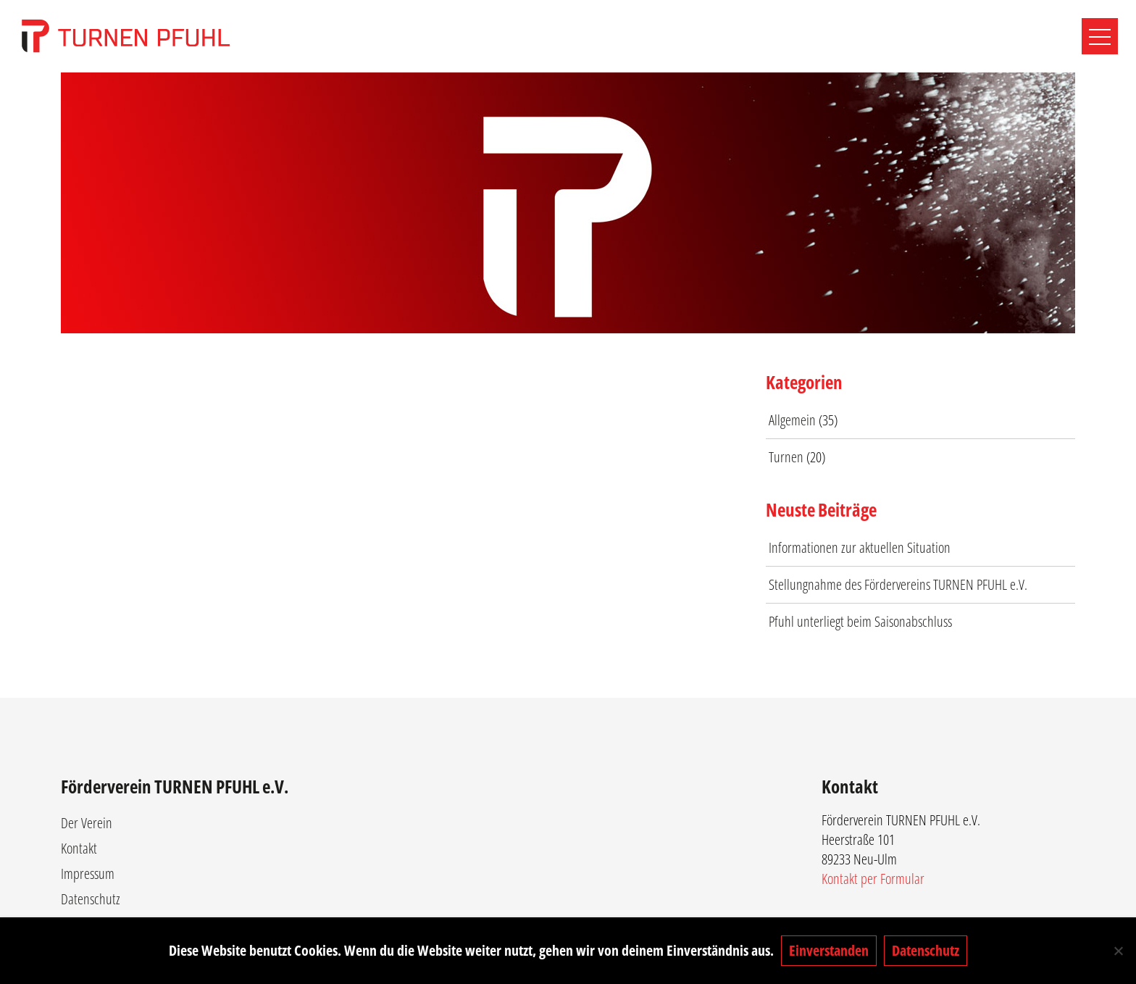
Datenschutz (90, 899)
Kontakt (79, 848)
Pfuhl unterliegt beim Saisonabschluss (860, 621)
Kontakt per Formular (873, 878)
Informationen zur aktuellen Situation (860, 547)
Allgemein (792, 420)
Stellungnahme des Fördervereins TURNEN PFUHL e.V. (898, 584)
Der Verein (86, 823)
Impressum (87, 873)
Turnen (786, 457)
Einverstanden (829, 950)
